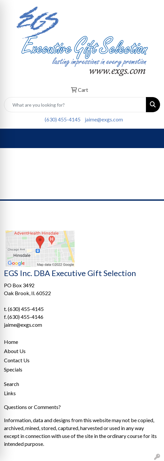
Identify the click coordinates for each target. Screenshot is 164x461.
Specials (13, 369)
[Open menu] (150, 138)
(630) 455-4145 (63, 119)
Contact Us (17, 360)
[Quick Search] (75, 104)
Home (11, 342)
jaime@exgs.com (104, 119)
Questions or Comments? (32, 407)
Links (10, 393)
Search (11, 384)
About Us (15, 351)
